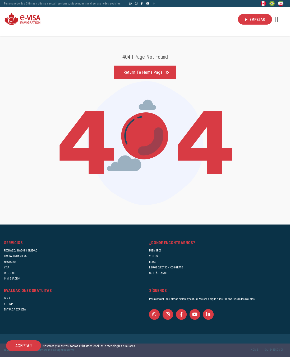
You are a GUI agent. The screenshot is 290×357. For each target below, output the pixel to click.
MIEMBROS (155, 250)
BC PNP (8, 304)
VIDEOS (153, 256)
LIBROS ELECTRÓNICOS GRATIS (166, 267)
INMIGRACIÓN (12, 278)
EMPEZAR (255, 19)
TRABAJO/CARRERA (15, 256)
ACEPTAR (23, 345)
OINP (7, 298)
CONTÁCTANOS (158, 273)
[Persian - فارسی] (280, 3)
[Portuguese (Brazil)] (272, 3)
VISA (6, 267)
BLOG (152, 262)
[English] (263, 3)
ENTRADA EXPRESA (15, 309)
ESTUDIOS (9, 273)
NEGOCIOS (10, 262)
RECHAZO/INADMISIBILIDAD (21, 250)
